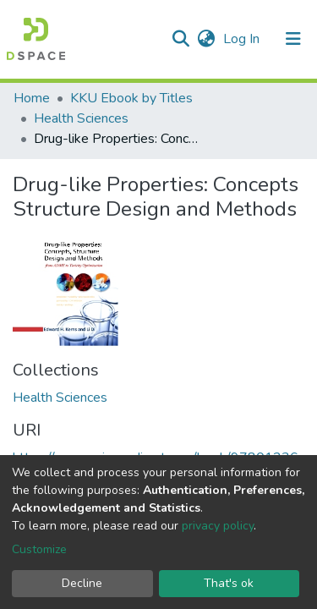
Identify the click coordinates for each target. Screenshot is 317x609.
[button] (206, 39)
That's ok (229, 583)
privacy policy (218, 526)
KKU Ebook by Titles (131, 98)
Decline (82, 583)
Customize (39, 549)
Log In (243, 39)
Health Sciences (81, 118)
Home (32, 98)
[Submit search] (180, 39)
